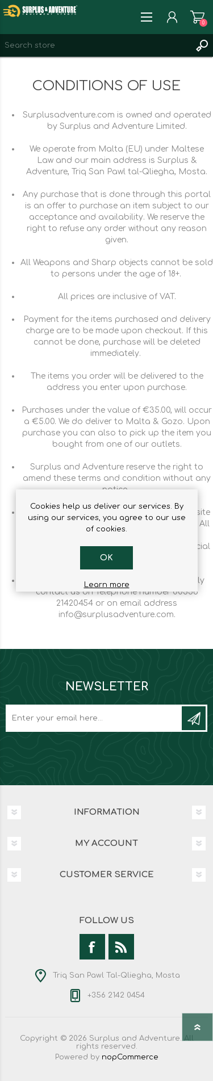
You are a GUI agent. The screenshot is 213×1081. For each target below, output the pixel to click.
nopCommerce (130, 1057)
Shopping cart (197, 17)
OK (106, 558)
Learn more (107, 585)
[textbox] (95, 45)
